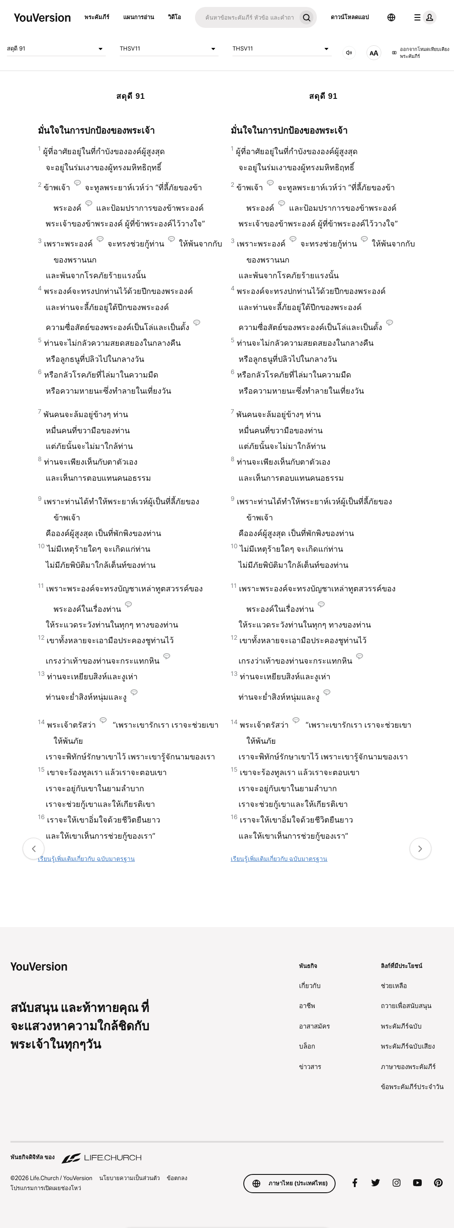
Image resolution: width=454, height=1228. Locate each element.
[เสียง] (349, 53)
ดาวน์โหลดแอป (350, 16)
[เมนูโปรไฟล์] (423, 17)
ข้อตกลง (177, 1177)
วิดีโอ (174, 16)
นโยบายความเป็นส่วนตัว (129, 1177)
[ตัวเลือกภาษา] (391, 17)
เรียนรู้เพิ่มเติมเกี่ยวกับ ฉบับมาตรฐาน (86, 858)
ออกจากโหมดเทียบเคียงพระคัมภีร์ (421, 53)
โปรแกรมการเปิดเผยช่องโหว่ (45, 1187)
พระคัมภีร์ (96, 16)
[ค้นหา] (245, 17)
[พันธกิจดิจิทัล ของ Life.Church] (227, 1153)
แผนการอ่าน (138, 16)
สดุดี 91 (56, 49)
